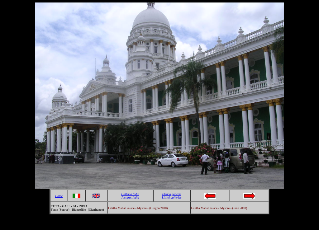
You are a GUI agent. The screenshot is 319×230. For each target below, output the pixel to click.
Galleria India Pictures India (130, 195)
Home (59, 196)
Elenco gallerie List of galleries (172, 195)
